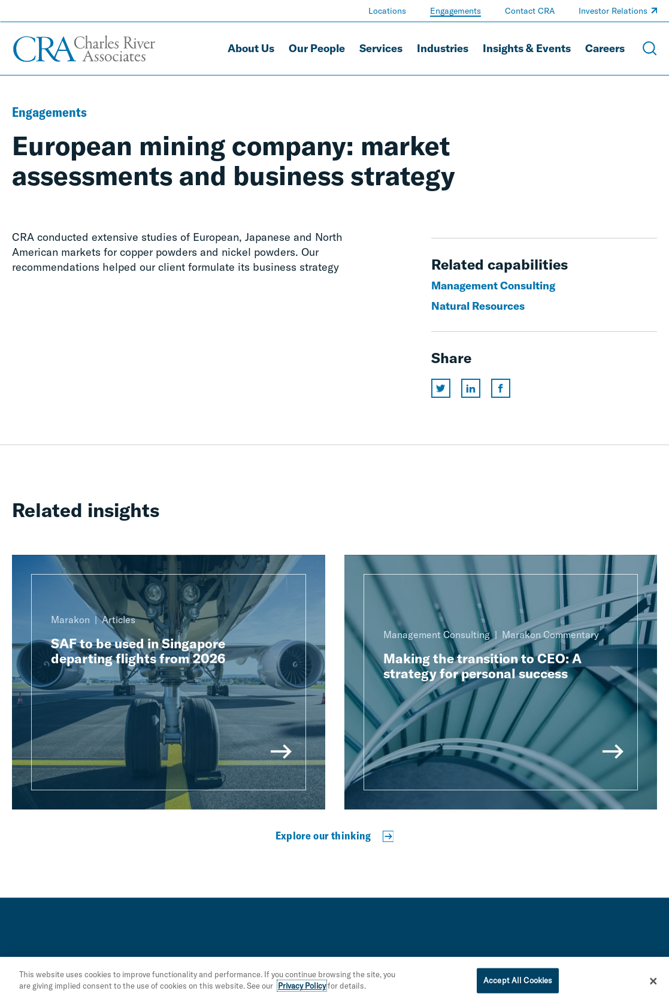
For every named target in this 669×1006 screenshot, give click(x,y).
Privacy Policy (302, 985)
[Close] (653, 981)
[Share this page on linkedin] (470, 388)
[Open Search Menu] (650, 48)
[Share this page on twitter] (440, 388)
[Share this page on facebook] (500, 388)
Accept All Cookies (517, 980)
